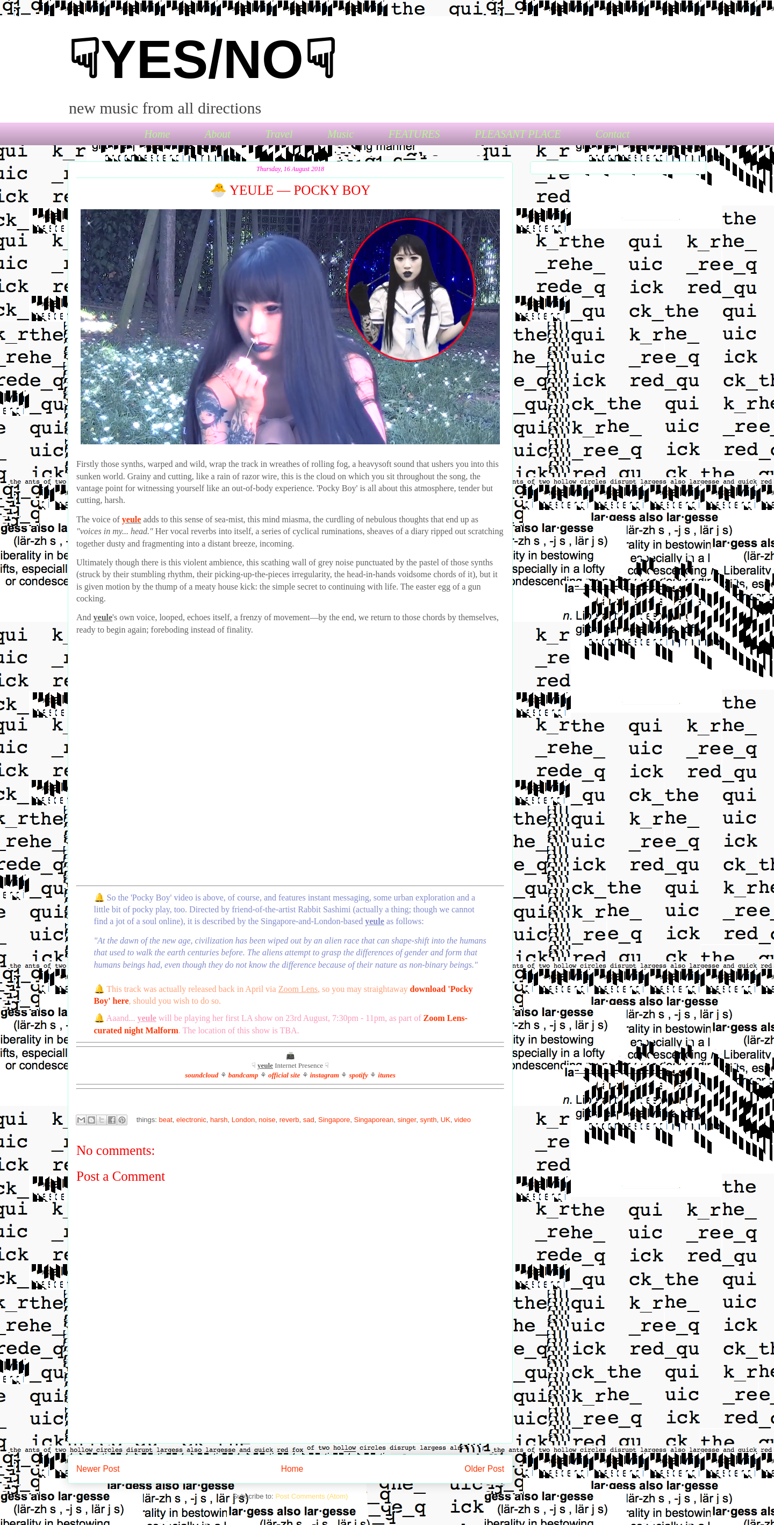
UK (445, 1120)
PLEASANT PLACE (518, 134)
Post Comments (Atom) (311, 1496)
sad (308, 1120)
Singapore (334, 1120)
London (243, 1120)
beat (166, 1120)
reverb (289, 1120)
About (218, 134)
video (462, 1120)
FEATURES (414, 134)
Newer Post (98, 1468)
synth (428, 1120)
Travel (278, 134)
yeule (131, 519)
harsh (219, 1120)
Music (340, 134)
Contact (612, 134)
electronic (191, 1120)
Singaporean (373, 1120)
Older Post (484, 1468)
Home (157, 134)
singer (406, 1120)
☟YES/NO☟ (202, 59)
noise (267, 1120)
